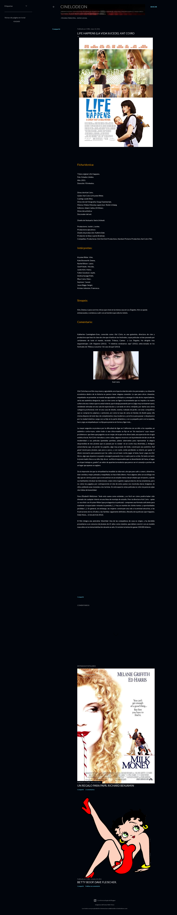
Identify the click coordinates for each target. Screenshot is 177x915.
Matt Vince (110, 905)
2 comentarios (90, 789)
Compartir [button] (56, 29)
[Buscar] (154, 7)
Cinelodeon (73, 6)
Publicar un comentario (92, 886)
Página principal (67, 18)
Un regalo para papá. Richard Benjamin (105, 785)
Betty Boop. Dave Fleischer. (97, 882)
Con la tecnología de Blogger (105, 900)
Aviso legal (81, 18)
